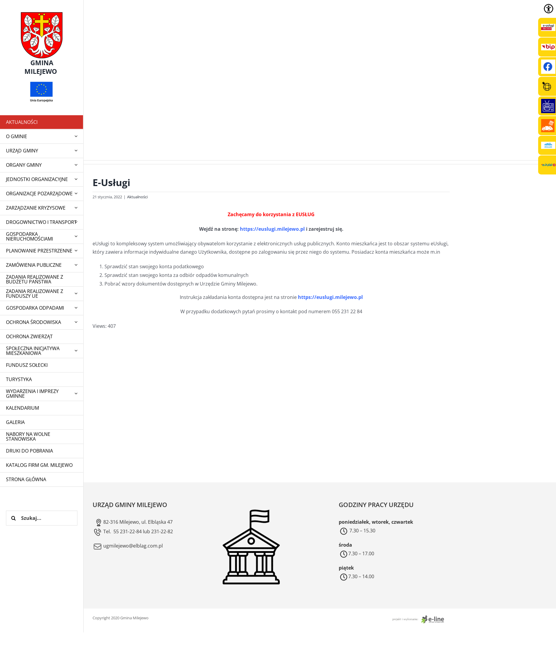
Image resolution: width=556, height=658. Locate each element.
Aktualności (137, 196)
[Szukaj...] (41, 518)
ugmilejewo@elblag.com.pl (128, 545)
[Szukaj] (13, 518)
